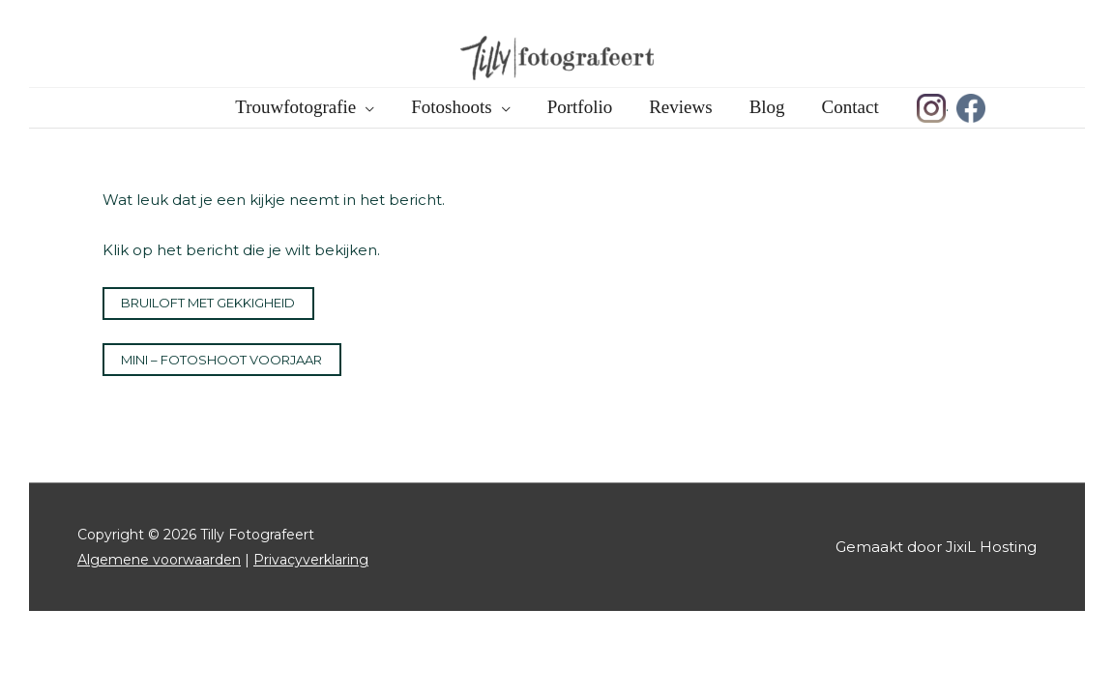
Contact (850, 107)
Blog (767, 107)
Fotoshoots (451, 107)
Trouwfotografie (295, 107)
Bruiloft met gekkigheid (208, 302)
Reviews (680, 107)
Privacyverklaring (310, 559)
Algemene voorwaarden (159, 559)
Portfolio (580, 107)
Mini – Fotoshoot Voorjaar (221, 359)
